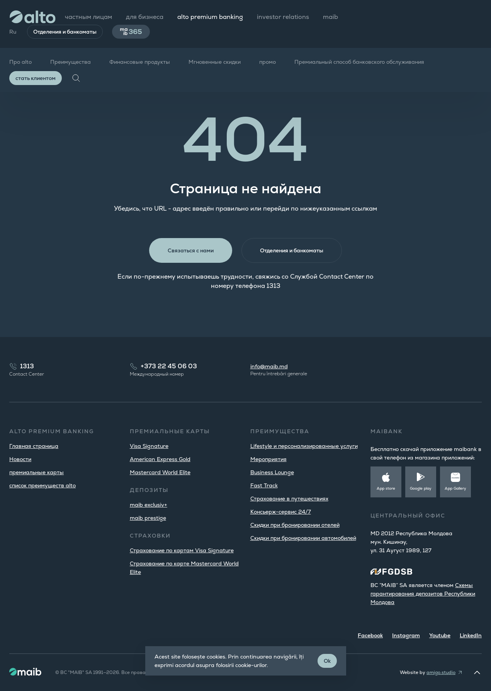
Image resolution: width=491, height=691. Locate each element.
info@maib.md (269, 366)
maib (330, 17)
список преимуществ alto (42, 485)
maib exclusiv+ (148, 504)
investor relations (283, 17)
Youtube (439, 635)
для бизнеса (144, 17)
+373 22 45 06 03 (169, 366)
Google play (421, 488)
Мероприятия (268, 459)
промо (267, 61)
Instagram (406, 635)
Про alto (20, 61)
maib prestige (148, 517)
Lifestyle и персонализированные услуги (304, 446)
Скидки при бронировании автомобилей (303, 537)
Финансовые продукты (139, 61)
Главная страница (33, 446)
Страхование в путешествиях (289, 498)
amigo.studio (440, 672)
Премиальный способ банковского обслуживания (359, 61)
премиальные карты (36, 472)
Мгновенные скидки (215, 61)
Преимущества (70, 61)
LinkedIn (471, 635)
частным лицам (88, 17)
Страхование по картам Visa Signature (182, 550)
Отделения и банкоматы (65, 31)
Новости (20, 459)
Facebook (370, 635)
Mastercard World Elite (160, 472)
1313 (27, 366)
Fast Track (264, 485)
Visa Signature (149, 446)
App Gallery (455, 488)
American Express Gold (160, 459)
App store (386, 488)
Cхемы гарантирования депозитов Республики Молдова (422, 594)
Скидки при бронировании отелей (295, 524)
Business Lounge (272, 472)
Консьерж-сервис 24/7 (280, 511)
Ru (12, 31)
